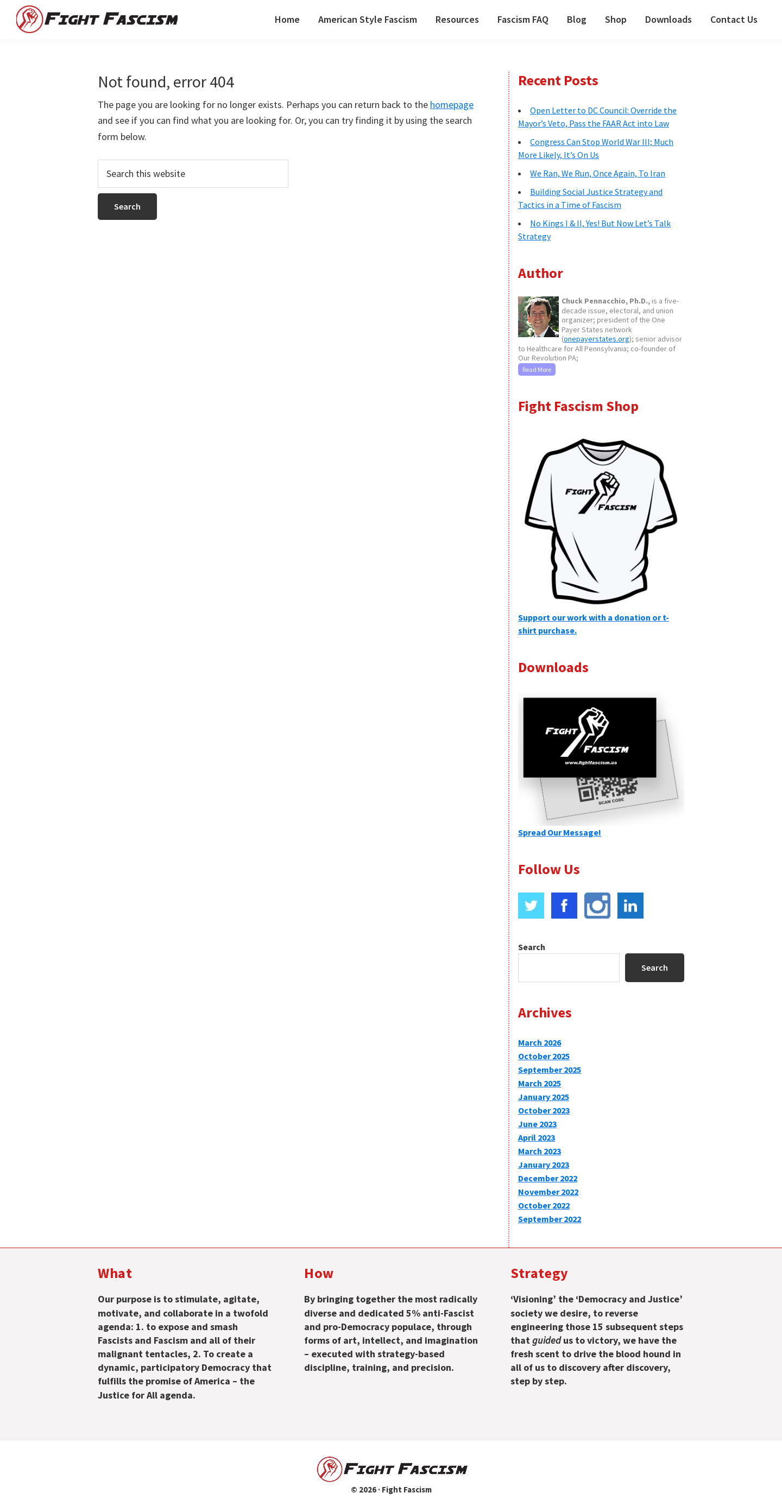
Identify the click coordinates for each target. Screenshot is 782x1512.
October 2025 (544, 1056)
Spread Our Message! (559, 832)
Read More (536, 369)
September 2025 (549, 1069)
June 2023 (537, 1123)
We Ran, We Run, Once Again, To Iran (597, 173)
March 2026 (539, 1042)
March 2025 (539, 1083)
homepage (452, 104)
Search (531, 946)
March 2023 (539, 1151)
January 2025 (543, 1096)
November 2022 (548, 1191)
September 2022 (549, 1218)
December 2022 (547, 1178)
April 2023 (536, 1137)
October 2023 (544, 1110)
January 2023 (543, 1164)
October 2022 (544, 1205)
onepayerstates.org (596, 339)
